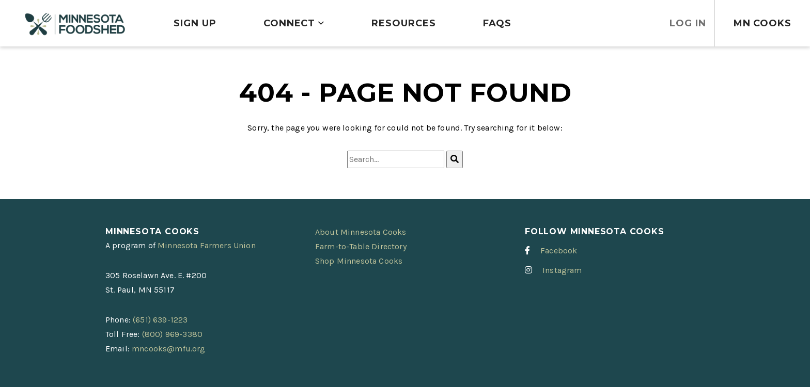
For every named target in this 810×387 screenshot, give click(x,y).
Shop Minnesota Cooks (358, 261)
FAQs (497, 23)
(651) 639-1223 (160, 320)
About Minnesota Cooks (360, 232)
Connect (289, 23)
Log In (687, 23)
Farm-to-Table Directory (361, 246)
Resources (403, 23)
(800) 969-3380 (172, 334)
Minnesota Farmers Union (207, 245)
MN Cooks (762, 23)
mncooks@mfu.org (168, 348)
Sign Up (195, 23)
